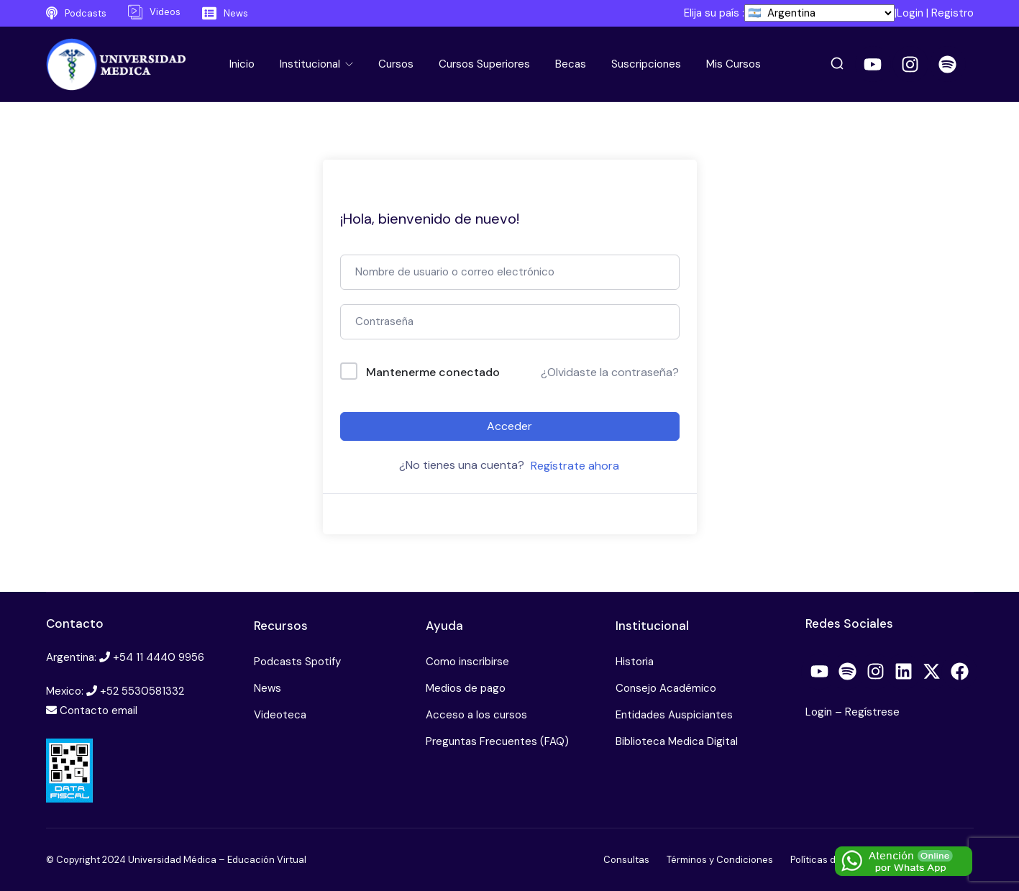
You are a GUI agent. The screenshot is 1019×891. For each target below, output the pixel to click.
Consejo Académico (666, 688)
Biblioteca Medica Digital (677, 741)
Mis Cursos (733, 64)
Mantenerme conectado (433, 372)
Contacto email (98, 710)
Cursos (395, 64)
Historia (635, 661)
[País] (819, 13)
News (267, 688)
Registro (952, 13)
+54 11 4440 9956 (158, 657)
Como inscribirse (467, 661)
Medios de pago (466, 688)
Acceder (509, 426)
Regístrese (872, 712)
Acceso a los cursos (476, 715)
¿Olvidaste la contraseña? (610, 372)
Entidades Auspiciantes (674, 715)
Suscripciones (646, 64)
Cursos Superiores (484, 64)
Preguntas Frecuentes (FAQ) (497, 741)
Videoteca (280, 715)
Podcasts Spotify (297, 661)
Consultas (626, 860)
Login (910, 13)
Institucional (311, 64)
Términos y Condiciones (720, 860)
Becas (570, 64)
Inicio (242, 64)
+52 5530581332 (142, 691)
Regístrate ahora (575, 465)
